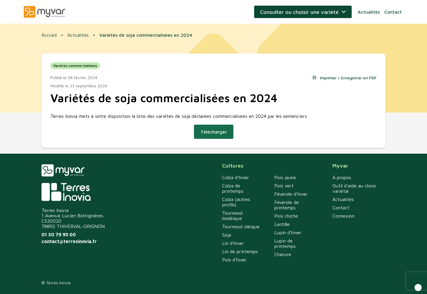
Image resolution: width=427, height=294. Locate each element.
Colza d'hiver (235, 177)
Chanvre (282, 254)
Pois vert (284, 185)
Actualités (369, 12)
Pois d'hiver (234, 259)
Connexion (343, 216)
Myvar (44, 11)
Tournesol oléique (240, 226)
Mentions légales (369, 282)
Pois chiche (286, 216)
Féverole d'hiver (291, 194)
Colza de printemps (232, 188)
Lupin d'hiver (288, 232)
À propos (341, 177)
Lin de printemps (240, 251)
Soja (226, 234)
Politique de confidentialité (322, 282)
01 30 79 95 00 (59, 234)
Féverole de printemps (286, 205)
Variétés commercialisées (75, 65)
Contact (393, 12)
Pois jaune (285, 177)
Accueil (49, 35)
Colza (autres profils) (236, 202)
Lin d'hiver (233, 243)
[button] (418, 287)
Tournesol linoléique (232, 215)
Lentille (282, 224)
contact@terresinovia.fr (69, 241)
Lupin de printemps (285, 243)
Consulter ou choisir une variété (299, 12)
